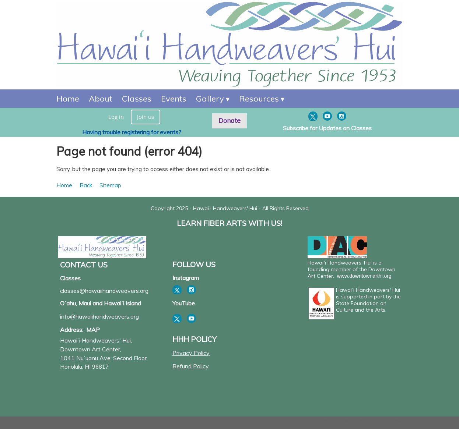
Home (64, 185)
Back (86, 185)
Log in (116, 116)
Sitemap (110, 185)
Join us (145, 116)
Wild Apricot (341, 420)
